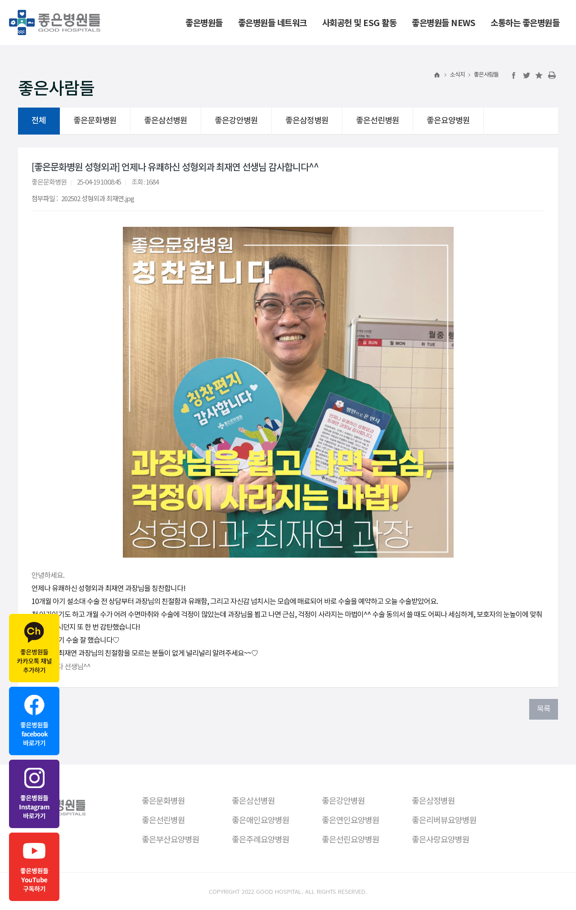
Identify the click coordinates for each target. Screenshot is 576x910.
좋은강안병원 (236, 121)
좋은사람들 (486, 75)
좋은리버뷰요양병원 (444, 819)
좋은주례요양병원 (260, 839)
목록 (543, 709)
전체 (39, 121)
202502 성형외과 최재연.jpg (97, 198)
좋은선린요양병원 (350, 839)
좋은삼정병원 (306, 121)
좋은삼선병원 (165, 121)
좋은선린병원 (377, 121)
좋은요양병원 (448, 121)
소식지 (457, 75)
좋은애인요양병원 (260, 819)
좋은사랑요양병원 (440, 839)
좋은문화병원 (95, 121)
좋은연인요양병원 (350, 819)
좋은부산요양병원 (170, 839)
